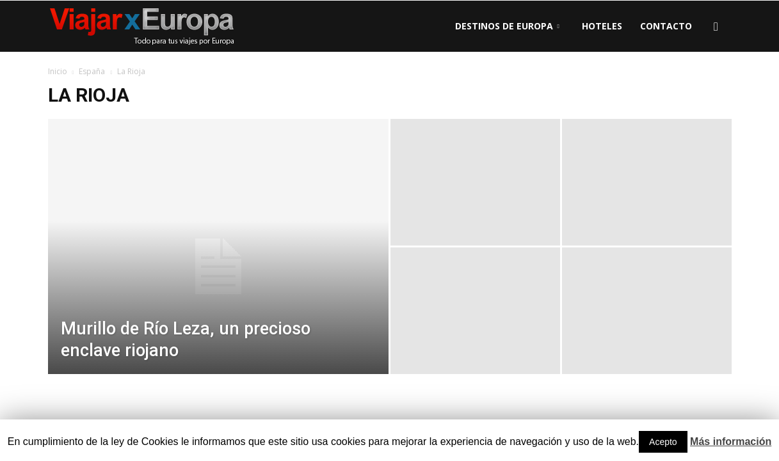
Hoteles (602, 26)
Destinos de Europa (507, 26)
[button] (716, 26)
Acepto (663, 442)
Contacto (666, 26)
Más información (730, 441)
